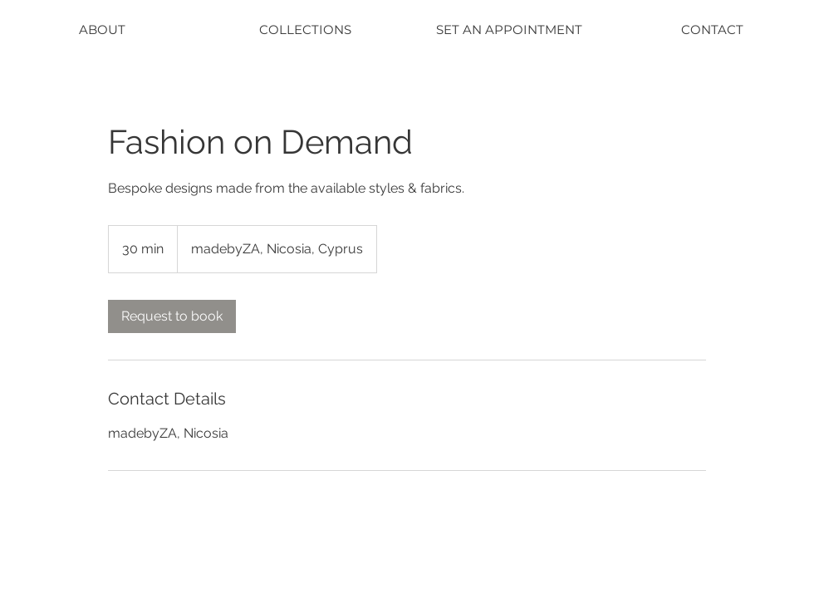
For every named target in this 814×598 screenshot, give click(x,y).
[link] (172, 316)
